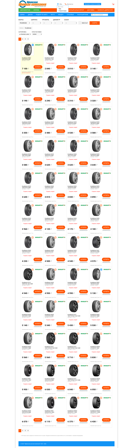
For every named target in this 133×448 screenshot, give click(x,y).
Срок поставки (36, 32)
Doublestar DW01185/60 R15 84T (95, 283)
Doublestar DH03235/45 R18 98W (26, 411)
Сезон (66, 19)
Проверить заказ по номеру (92, 4)
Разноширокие (82, 14)
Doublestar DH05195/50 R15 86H (26, 219)
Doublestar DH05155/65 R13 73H (49, 58)
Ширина (34, 19)
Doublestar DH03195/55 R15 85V (49, 187)
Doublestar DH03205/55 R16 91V (49, 219)
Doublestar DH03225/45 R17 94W (26, 315)
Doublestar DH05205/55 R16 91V (72, 219)
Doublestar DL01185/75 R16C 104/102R (74, 315)
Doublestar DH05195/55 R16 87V (26, 251)
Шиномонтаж (25, 10)
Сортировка (22, 32)
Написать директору (105, 10)
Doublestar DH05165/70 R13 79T (72, 58)
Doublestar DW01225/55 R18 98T (26, 58)
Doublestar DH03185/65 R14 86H (49, 122)
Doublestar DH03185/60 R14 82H (72, 90)
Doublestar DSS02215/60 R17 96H (95, 347)
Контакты (70, 4)
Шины (22, 14)
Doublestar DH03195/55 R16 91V (94, 219)
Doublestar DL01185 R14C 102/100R (27, 283)
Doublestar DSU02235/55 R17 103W (95, 411)
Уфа (59, 4)
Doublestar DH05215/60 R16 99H (72, 283)
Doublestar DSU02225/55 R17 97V (95, 379)
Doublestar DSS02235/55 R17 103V (72, 411)
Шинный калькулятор (76, 10)
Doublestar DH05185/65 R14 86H (72, 122)
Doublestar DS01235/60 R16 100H (49, 411)
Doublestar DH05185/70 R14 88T (72, 154)
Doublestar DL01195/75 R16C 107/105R (74, 379)
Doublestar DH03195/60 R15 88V (72, 187)
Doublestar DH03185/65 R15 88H (94, 154)
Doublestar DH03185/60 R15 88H (94, 122)
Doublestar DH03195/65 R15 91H (94, 187)
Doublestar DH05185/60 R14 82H (26, 122)
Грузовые (70, 14)
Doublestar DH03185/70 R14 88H (26, 154)
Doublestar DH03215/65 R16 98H (49, 315)
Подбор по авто (41, 14)
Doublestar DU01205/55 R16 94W (94, 251)
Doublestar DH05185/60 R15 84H (49, 154)
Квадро (60, 14)
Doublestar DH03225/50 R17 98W (94, 315)
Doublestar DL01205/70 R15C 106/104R (74, 347)
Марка (20, 19)
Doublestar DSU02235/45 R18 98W (49, 379)
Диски (30, 14)
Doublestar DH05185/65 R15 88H (26, 187)
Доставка (90, 10)
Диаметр (56, 19)
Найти (94, 23)
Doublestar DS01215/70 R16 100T (26, 379)
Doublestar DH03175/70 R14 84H (94, 90)
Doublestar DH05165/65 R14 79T (26, 90)
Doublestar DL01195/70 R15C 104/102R (51, 347)
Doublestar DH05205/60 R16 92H (72, 251)
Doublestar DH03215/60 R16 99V (49, 283)
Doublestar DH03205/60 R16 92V (49, 251)
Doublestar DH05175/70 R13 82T (94, 58)
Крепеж (36, 10)
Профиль (45, 19)
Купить (38, 67)
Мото (53, 14)
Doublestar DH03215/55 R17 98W (26, 347)
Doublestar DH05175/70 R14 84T (49, 90)
